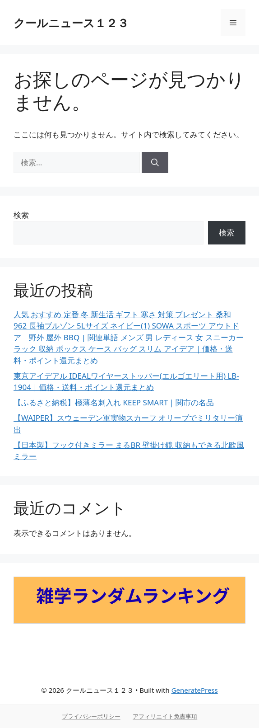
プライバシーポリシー (91, 716)
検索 (21, 215)
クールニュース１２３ (71, 22)
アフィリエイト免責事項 (165, 716)
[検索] (155, 163)
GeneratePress (194, 690)
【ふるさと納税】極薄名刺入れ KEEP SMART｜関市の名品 (114, 402)
